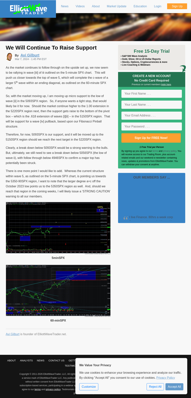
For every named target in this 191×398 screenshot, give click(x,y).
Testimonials (74, 365)
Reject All (155, 386)
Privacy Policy (165, 377)
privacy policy (169, 151)
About (11, 360)
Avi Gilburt (13, 334)
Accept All (174, 386)
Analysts (26, 360)
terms (155, 151)
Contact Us (56, 360)
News (40, 360)
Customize (89, 386)
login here (166, 84)
